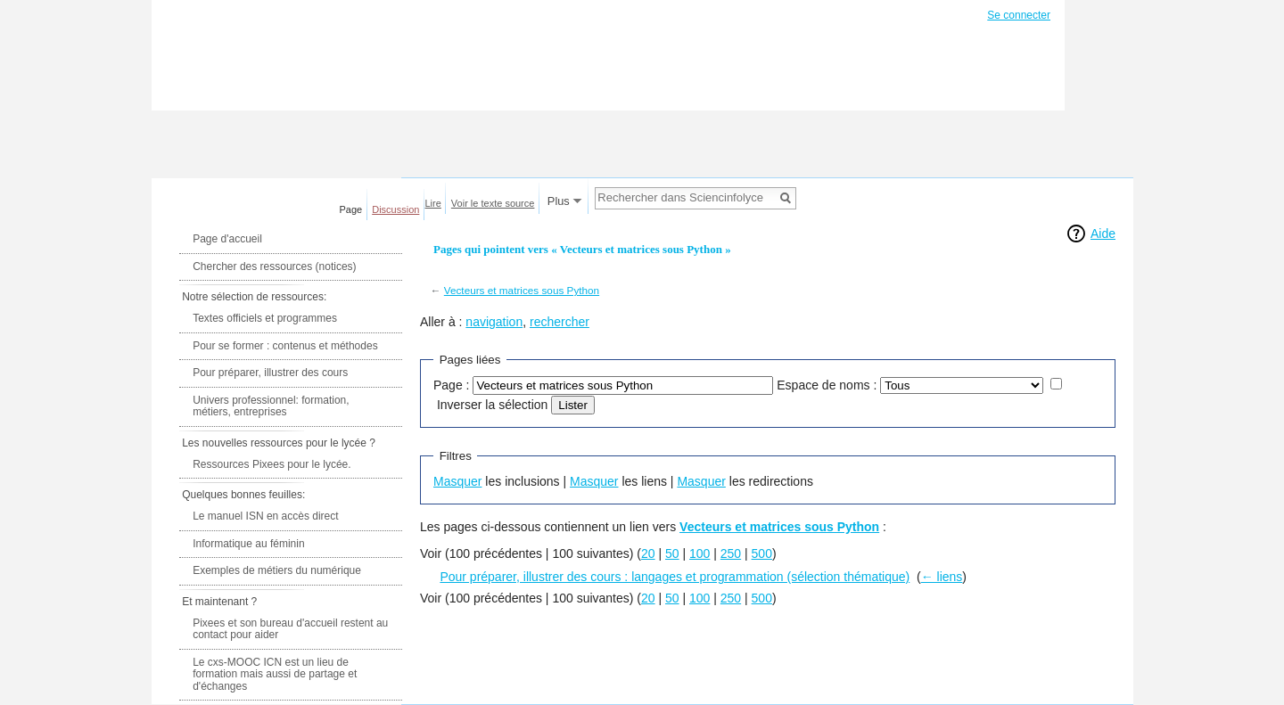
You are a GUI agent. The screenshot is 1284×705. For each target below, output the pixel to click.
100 (699, 553)
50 (672, 553)
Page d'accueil (227, 239)
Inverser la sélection (492, 405)
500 (762, 553)
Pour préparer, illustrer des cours (270, 372)
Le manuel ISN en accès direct (265, 516)
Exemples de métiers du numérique (277, 570)
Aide (1103, 233)
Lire (433, 203)
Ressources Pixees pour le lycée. (271, 464)
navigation (494, 322)
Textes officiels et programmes (265, 318)
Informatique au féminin (248, 543)
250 (730, 553)
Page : (451, 385)
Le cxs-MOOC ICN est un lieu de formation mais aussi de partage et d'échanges (275, 674)
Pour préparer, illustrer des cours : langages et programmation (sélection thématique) (675, 577)
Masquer (457, 481)
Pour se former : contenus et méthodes (285, 346)
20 (648, 553)
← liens (942, 577)
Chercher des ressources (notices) (274, 266)
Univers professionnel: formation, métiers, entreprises (271, 406)
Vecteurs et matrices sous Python (521, 290)
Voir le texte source (493, 203)
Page (351, 209)
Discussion (395, 209)
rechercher (559, 322)
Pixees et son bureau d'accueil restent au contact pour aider (290, 629)
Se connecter (1018, 15)
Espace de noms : (827, 385)
